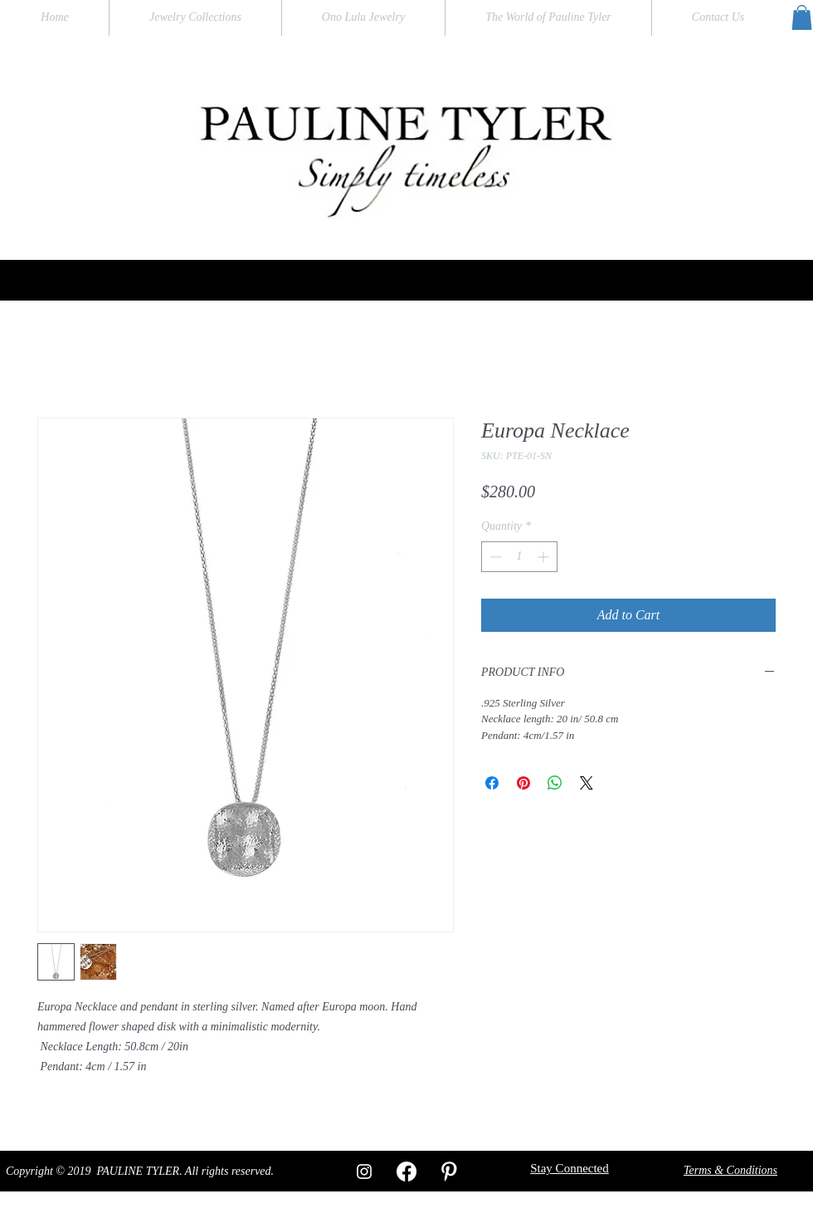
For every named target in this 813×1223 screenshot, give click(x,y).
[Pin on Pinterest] (523, 783)
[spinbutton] (519, 556)
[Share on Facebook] (492, 783)
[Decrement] (494, 556)
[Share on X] (586, 783)
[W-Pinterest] (449, 1171)
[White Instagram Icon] (364, 1171)
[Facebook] (406, 1171)
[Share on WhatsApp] (555, 783)
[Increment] (544, 556)
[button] (801, 17)
